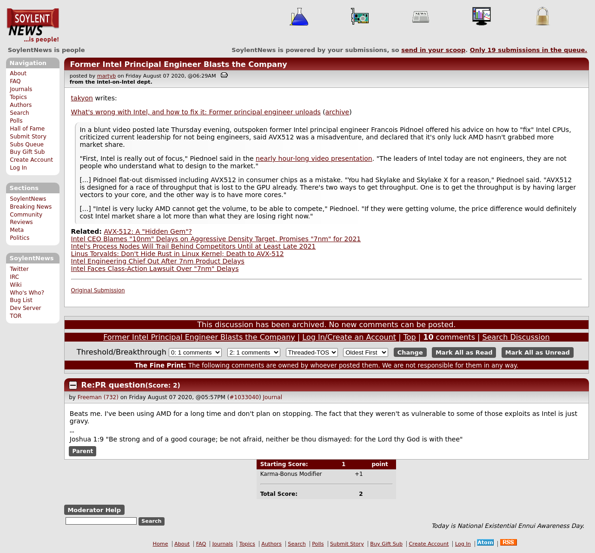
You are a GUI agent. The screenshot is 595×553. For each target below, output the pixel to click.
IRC (14, 277)
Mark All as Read (464, 352)
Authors (21, 105)
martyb (106, 76)
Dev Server (25, 308)
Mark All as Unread (537, 352)
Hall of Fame (27, 128)
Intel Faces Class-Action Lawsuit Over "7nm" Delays (155, 268)
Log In (18, 168)
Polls (16, 121)
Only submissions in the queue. (529, 49)
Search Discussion (516, 337)
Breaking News (31, 207)
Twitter (19, 269)
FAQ (15, 81)
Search (19, 113)
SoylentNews (33, 25)
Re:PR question (113, 385)
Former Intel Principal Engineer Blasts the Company (178, 64)
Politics (19, 238)
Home (160, 544)
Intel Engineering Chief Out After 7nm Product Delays (158, 261)
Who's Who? (27, 293)
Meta (17, 230)
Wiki (15, 285)
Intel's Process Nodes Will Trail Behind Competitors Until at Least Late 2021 (193, 246)
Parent (82, 451)
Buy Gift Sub (27, 152)
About (18, 73)
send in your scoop (433, 49)
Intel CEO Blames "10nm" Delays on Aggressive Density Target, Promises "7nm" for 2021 (216, 239)
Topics (18, 97)
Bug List (21, 300)
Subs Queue (27, 144)
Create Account (31, 160)
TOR (15, 316)
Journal (272, 397)
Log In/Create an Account (349, 337)
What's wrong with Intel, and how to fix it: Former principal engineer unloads (196, 112)
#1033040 (244, 397)
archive (337, 112)
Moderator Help (94, 510)
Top (409, 337)
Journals (21, 89)
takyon (82, 98)
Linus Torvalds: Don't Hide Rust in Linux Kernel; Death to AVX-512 (177, 253)
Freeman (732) (98, 397)
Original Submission (98, 290)
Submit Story (28, 136)
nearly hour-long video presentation (314, 158)
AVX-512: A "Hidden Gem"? (148, 231)
